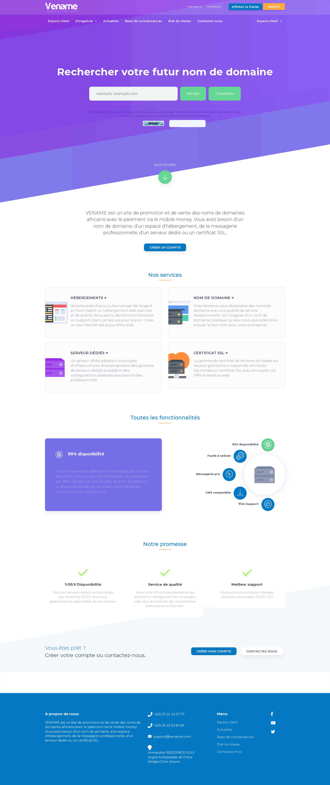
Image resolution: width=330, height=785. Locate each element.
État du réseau (179, 21)
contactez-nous (261, 651)
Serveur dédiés (88, 353)
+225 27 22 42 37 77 (168, 714)
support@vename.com (172, 736)
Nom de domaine (212, 298)
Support (274, 6)
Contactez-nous (209, 21)
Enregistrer (86, 21)
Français (194, 6)
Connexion (213, 6)
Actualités (111, 21)
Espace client (58, 21)
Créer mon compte (214, 651)
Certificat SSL (209, 353)
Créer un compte (165, 247)
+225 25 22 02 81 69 (168, 725)
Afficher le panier (245, 6)
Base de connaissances (143, 21)
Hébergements (87, 298)
